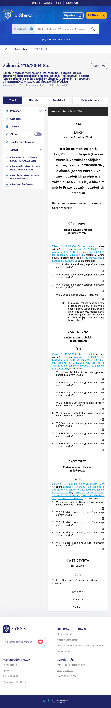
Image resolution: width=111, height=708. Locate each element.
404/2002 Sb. (94, 257)
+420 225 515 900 (67, 676)
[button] (12, 100)
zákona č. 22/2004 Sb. (70, 498)
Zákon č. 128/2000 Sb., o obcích (73, 354)
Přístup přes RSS (11, 665)
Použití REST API (11, 676)
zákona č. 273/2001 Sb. (89, 249)
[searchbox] (62, 29)
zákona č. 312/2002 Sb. (66, 495)
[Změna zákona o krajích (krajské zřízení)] (23, 159)
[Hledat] (94, 29)
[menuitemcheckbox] (23, 134)
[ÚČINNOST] (23, 184)
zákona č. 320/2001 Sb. (66, 252)
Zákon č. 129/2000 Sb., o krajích (73, 246)
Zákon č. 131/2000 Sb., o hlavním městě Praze (78, 483)
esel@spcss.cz (65, 670)
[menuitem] (73, 15)
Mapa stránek (64, 651)
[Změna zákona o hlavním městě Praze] (23, 177)
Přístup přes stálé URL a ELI (16, 682)
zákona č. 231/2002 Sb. (70, 254)
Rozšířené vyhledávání (56, 40)
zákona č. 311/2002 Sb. (74, 362)
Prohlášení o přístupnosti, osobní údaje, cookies (80, 645)
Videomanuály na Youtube (24, 642)
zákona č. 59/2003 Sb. (81, 365)
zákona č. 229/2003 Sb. (65, 260)
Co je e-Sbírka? (64, 634)
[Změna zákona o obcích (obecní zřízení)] (23, 168)
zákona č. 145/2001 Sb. (77, 486)
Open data (7, 670)
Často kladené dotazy (67, 640)
